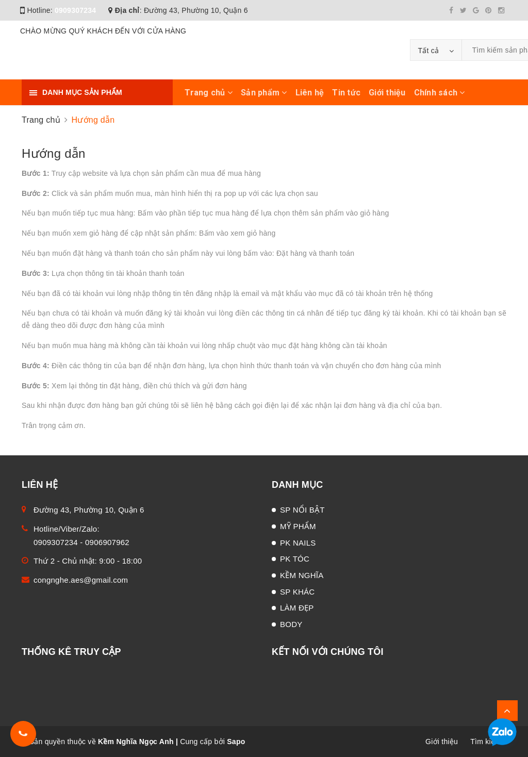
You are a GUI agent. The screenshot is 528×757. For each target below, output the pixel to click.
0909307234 (75, 10)
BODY (291, 624)
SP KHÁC (297, 591)
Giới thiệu (387, 92)
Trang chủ (209, 92)
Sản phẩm (264, 92)
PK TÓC (294, 558)
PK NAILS (298, 542)
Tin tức (346, 92)
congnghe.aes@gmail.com (81, 579)
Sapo (236, 741)
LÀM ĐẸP (297, 607)
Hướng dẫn (54, 153)
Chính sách (439, 92)
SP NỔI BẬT (302, 509)
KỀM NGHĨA (301, 575)
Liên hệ (309, 92)
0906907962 (107, 542)
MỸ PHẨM (298, 526)
